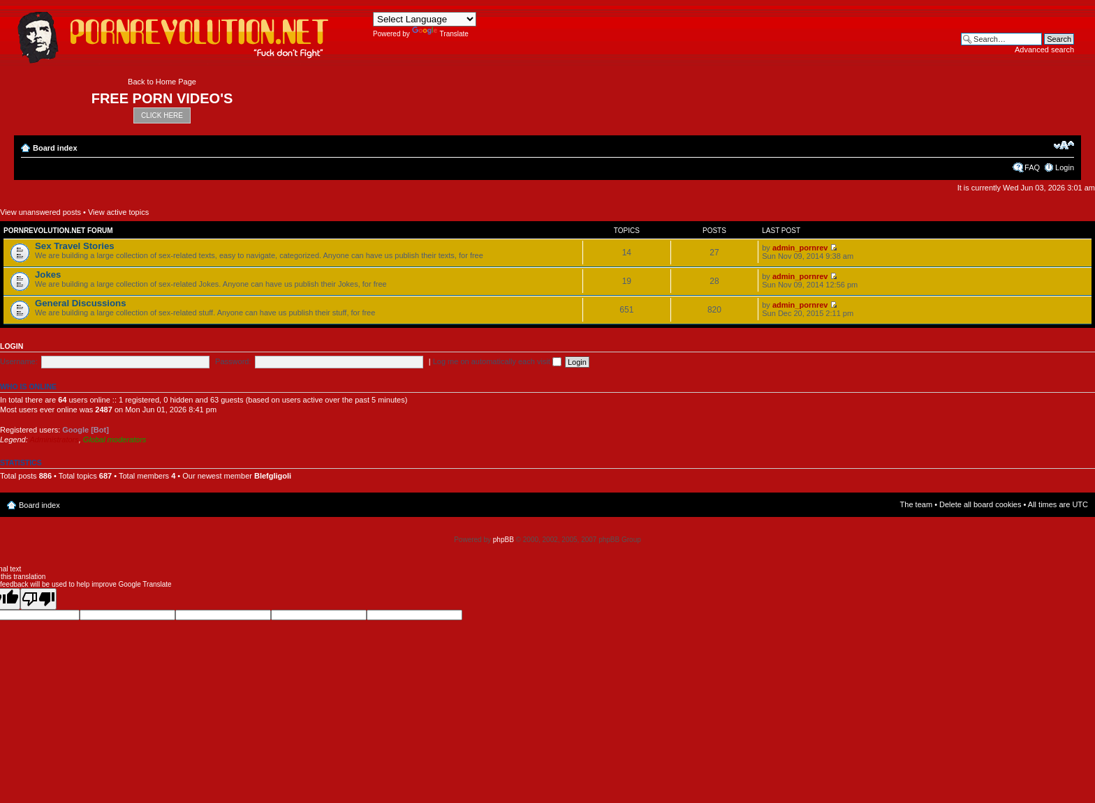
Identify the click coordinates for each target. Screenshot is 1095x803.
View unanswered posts (40, 212)
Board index (55, 148)
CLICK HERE (162, 115)
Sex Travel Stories (75, 246)
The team (916, 504)
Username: (19, 361)
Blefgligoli (272, 476)
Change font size (1064, 145)
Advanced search (1044, 49)
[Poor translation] (38, 599)
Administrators (53, 439)
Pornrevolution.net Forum (58, 230)
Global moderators (115, 439)
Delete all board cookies (980, 504)
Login (1064, 167)
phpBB (503, 539)
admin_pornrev (800, 247)
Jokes (48, 274)
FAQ (1032, 167)
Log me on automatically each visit (497, 361)
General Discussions (80, 303)
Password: (233, 361)
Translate (440, 34)
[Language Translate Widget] (424, 19)
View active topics (118, 212)
